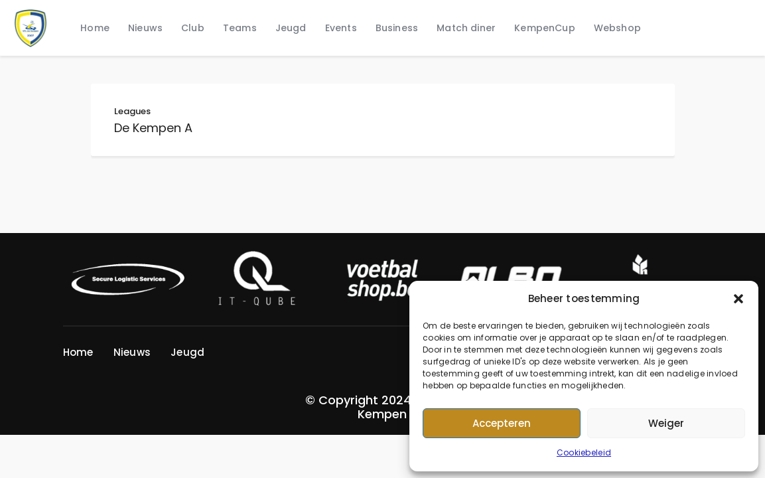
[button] (738, 298)
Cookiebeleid (584, 452)
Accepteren (501, 423)
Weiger (666, 423)
